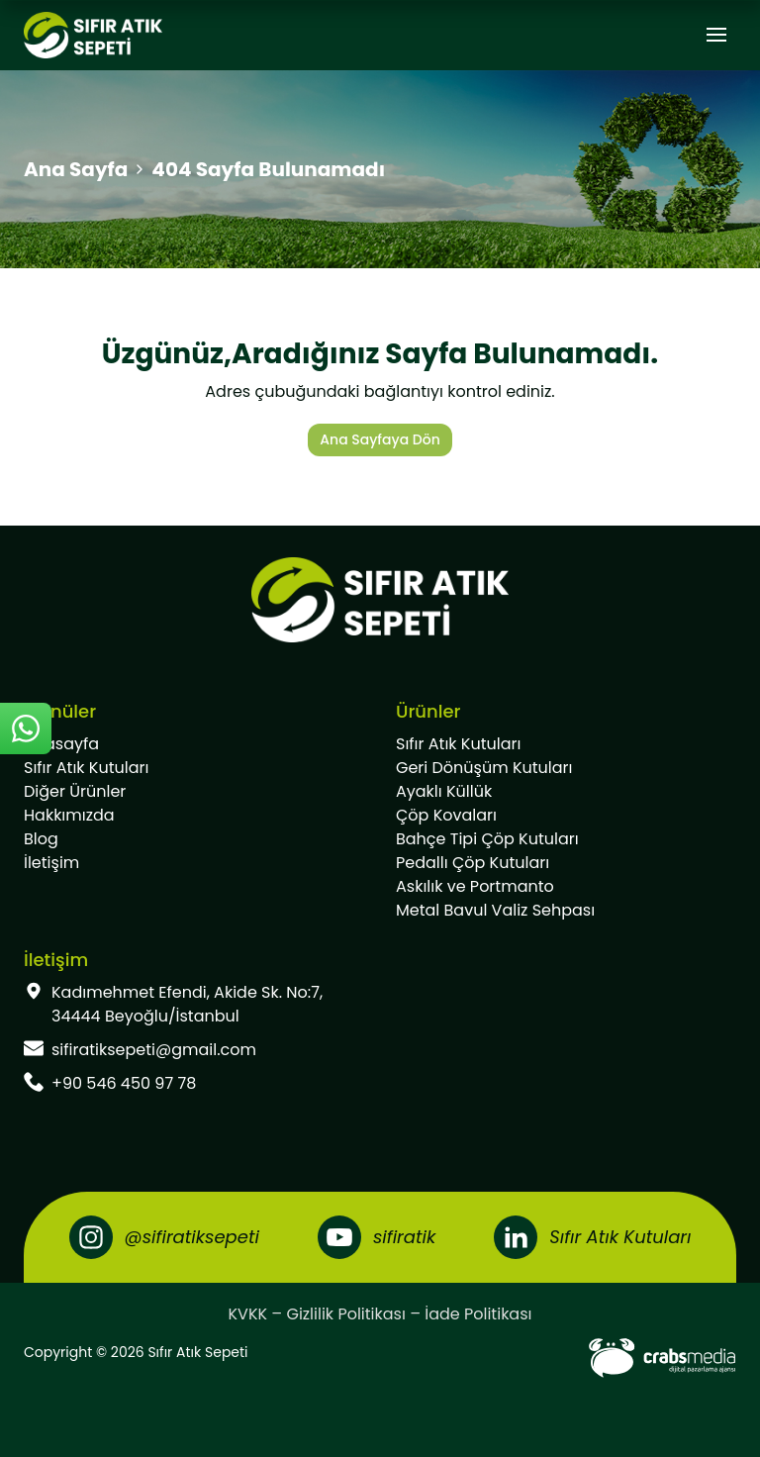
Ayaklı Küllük (444, 791)
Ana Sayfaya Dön (379, 439)
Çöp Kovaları (446, 815)
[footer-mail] (194, 1050)
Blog (41, 838)
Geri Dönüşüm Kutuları (484, 767)
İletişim (51, 862)
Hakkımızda (69, 815)
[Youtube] (376, 1237)
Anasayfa (61, 743)
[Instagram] (164, 1237)
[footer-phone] (194, 1084)
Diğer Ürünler (75, 791)
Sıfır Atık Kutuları (86, 767)
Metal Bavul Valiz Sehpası (495, 910)
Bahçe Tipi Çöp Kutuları (487, 838)
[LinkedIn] (592, 1237)
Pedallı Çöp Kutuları (472, 862)
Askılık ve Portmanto (475, 886)
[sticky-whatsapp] (25, 728)
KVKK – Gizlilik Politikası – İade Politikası (380, 1314)
